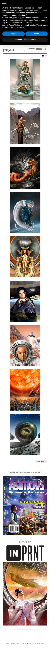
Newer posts (41, 461)
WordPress (16, 643)
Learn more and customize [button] (25, 40)
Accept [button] (36, 34)
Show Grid (43, 56)
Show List (46, 56)
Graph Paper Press (38, 643)
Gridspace (28, 643)
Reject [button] (13, 34)
